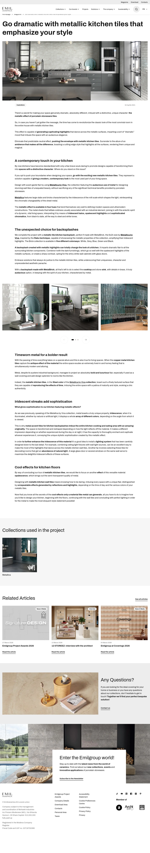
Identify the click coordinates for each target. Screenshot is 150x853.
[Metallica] (19, 559)
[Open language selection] (145, 9)
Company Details (62, 803)
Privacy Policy (85, 814)
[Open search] (136, 9)
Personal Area (60, 815)
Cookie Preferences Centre (87, 804)
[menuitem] (61, 9)
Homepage (6, 17)
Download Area (61, 807)
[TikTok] (117, 796)
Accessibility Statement (84, 798)
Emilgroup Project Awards (62, 798)
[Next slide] (86, 342)
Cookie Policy (84, 810)
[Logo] (7, 9)
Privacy (82, 818)
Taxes (57, 819)
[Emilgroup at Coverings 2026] (124, 632)
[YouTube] (122, 796)
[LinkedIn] (126, 796)
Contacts (144, 2)
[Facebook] (131, 796)
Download (134, 2)
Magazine (124, 2)
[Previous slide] (64, 342)
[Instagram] (136, 796)
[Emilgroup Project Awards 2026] (25, 632)
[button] (72, 342)
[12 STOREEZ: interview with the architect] (75, 632)
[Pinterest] (140, 796)
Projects (85, 9)
